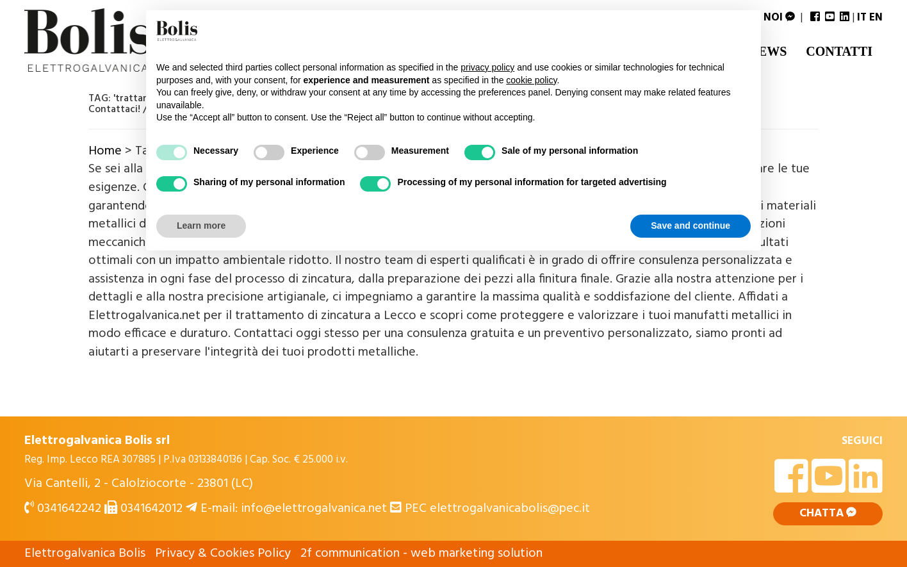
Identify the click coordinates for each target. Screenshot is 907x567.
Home (105, 151)
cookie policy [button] (531, 80)
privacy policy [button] (487, 67)
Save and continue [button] (690, 225)
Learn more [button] (201, 225)
